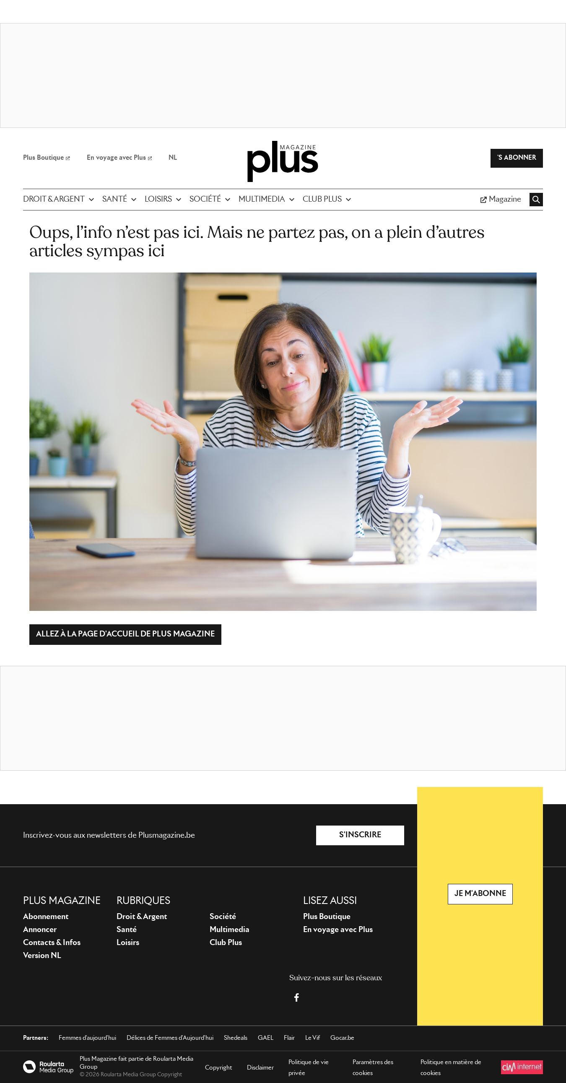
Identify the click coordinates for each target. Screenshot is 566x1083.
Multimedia (229, 930)
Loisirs (128, 943)
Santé (127, 930)
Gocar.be (342, 1038)
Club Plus (226, 943)
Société (223, 917)
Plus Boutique (327, 917)
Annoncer (40, 930)
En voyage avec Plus (338, 930)
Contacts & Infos (51, 943)
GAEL (265, 1038)
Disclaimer (260, 1068)
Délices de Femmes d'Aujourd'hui (170, 1038)
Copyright (218, 1068)
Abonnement (45, 917)
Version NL (42, 956)
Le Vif (312, 1038)
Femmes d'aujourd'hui (87, 1038)
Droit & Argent (142, 917)
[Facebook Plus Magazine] (296, 997)
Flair (289, 1038)
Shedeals (235, 1038)
